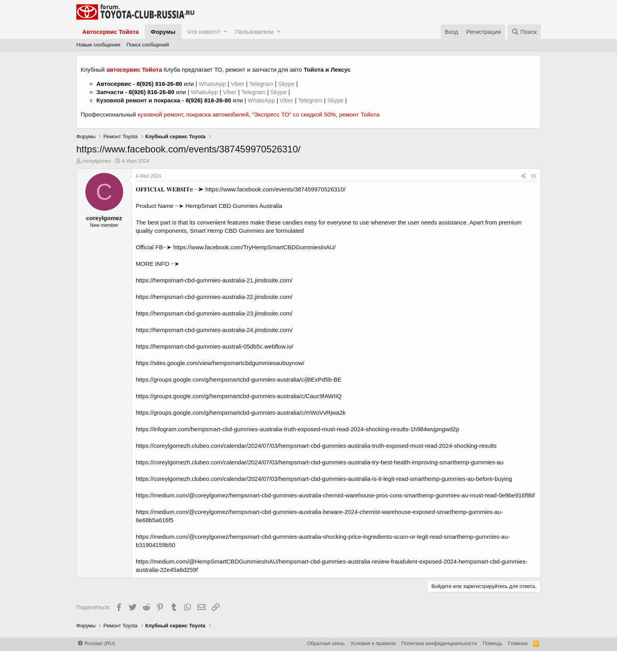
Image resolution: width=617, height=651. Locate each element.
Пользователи (254, 31)
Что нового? (203, 31)
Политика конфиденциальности (439, 643)
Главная (517, 643)
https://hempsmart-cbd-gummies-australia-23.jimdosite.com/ (214, 313)
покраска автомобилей (217, 114)
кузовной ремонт (160, 114)
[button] (225, 31)
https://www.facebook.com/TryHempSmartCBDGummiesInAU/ (254, 247)
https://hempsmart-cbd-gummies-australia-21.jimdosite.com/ (214, 280)
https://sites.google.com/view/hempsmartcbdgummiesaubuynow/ (220, 363)
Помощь (492, 643)
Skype (287, 83)
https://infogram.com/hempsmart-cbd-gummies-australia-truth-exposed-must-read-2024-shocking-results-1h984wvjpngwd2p (297, 429)
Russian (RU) (96, 643)
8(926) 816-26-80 (159, 83)
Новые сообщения (98, 45)
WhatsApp (213, 83)
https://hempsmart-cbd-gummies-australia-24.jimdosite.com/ (214, 329)
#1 (533, 176)
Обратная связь (326, 643)
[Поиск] (524, 31)
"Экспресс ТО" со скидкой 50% (294, 114)
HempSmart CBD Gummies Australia (233, 205)
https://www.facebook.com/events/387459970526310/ (275, 189)
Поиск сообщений (148, 45)
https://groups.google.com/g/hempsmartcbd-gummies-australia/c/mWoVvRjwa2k (240, 412)
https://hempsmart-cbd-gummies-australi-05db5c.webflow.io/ (214, 346)
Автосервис (113, 83)
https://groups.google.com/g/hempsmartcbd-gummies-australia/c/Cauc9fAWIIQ (239, 396)
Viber (237, 83)
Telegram (262, 83)
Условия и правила (373, 643)
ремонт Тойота (359, 114)
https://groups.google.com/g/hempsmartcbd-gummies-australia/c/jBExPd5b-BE (239, 379)
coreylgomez (96, 161)
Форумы (163, 31)
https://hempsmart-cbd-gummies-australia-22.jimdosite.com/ (214, 296)
